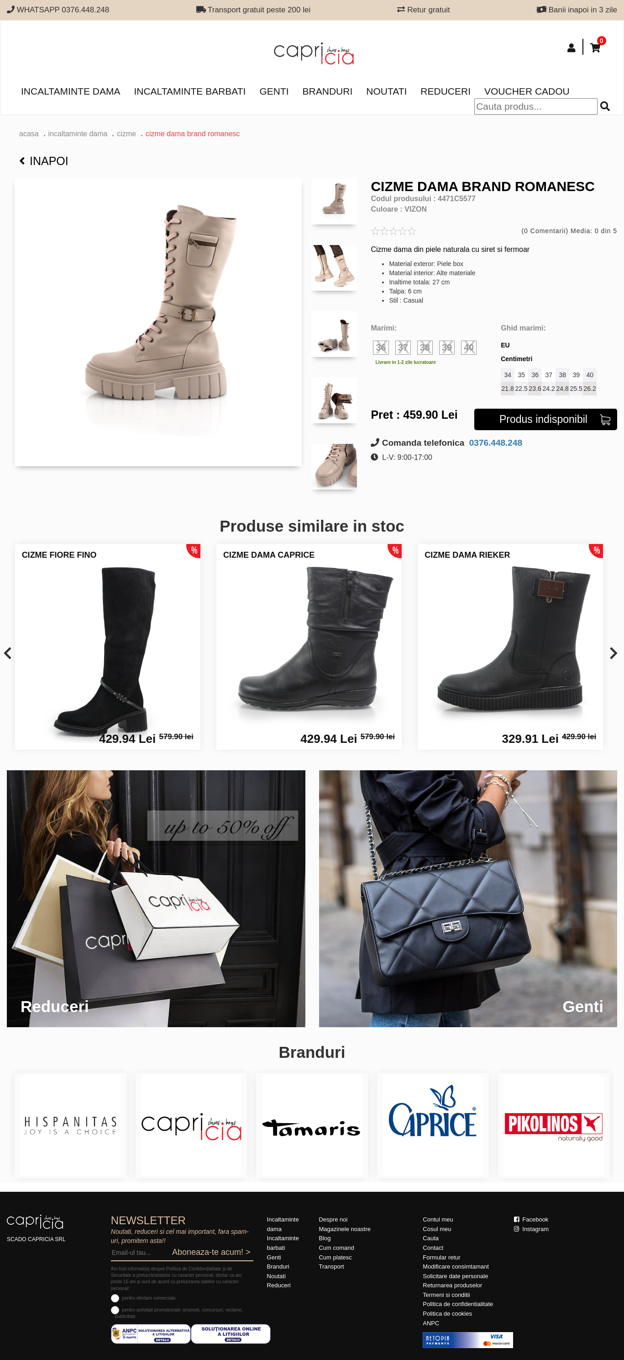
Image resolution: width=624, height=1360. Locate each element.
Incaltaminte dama (70, 91)
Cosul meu (437, 1229)
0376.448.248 (495, 443)
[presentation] (7, 654)
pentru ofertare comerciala (149, 1298)
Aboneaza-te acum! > (211, 1252)
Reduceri (445, 91)
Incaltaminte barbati (190, 91)
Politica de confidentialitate (458, 1304)
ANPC (431, 1323)
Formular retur (441, 1257)
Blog (324, 1238)
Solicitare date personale (455, 1276)
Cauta (431, 1238)
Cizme (126, 134)
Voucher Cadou (527, 91)
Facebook (531, 1219)
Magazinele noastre (344, 1229)
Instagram (531, 1229)
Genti (273, 91)
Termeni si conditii (446, 1294)
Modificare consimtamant (456, 1266)
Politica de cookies (447, 1313)
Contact (433, 1247)
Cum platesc (335, 1257)
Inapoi (43, 161)
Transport (331, 1266)
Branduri (328, 91)
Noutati (386, 91)
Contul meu (438, 1219)
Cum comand (336, 1247)
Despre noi (333, 1219)
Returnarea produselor (452, 1285)
